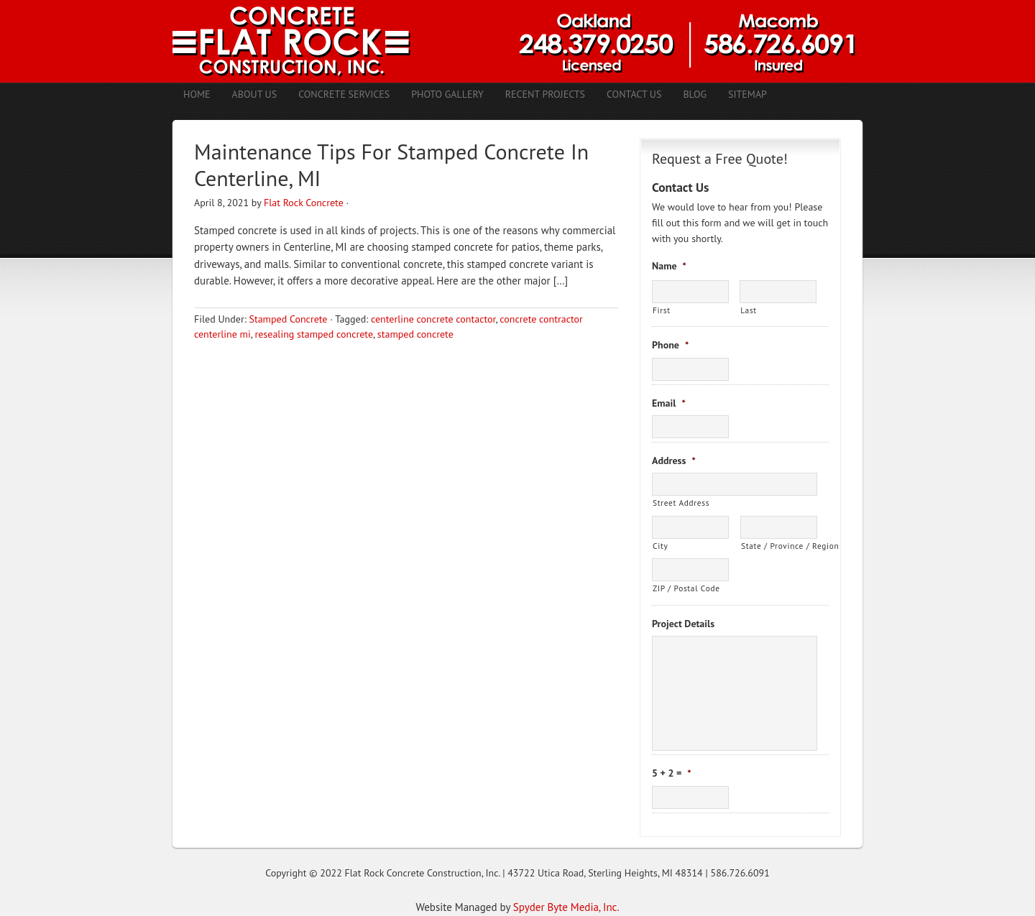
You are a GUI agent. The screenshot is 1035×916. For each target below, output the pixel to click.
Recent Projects (545, 94)
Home (197, 94)
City (660, 545)
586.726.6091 (740, 872)
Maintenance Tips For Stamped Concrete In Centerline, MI (391, 165)
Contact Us (634, 94)
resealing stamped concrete (314, 334)
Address (674, 460)
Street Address (681, 502)
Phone (670, 344)
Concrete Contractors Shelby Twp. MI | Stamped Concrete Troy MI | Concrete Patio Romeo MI (517, 41)
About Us (254, 94)
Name (669, 265)
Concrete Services (344, 94)
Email (669, 403)
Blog (695, 94)
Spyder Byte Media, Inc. (566, 907)
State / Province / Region (779, 545)
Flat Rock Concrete (304, 202)
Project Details (683, 623)
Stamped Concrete (288, 319)
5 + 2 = (671, 773)
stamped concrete (415, 334)
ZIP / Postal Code (686, 588)
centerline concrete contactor (433, 319)
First (662, 310)
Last (748, 310)
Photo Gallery (447, 94)
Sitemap (747, 94)
